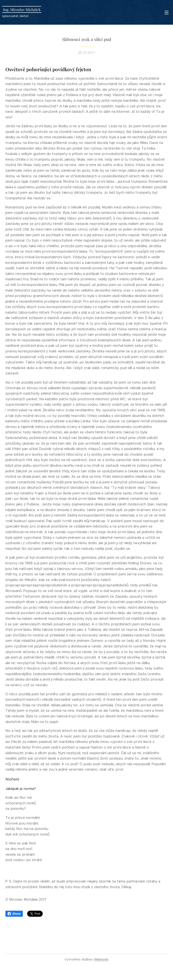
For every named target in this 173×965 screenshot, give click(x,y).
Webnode (101, 959)
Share (14, 913)
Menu (166, 12)
